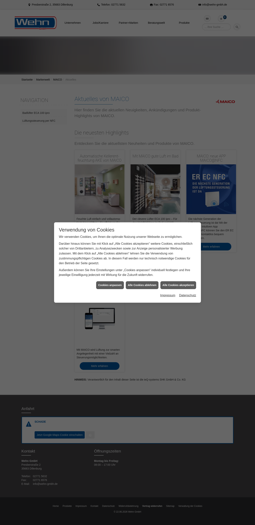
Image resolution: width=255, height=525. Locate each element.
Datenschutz (187, 295)
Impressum (167, 295)
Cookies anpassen (110, 285)
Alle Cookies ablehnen (142, 285)
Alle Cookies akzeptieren (178, 285)
